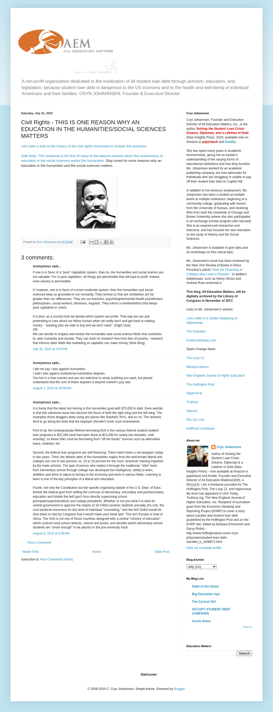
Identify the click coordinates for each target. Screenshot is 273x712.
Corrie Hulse (201, 621)
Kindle (230, 142)
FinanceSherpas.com (201, 340)
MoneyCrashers (197, 367)
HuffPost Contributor (200, 428)
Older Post (161, 552)
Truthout (192, 402)
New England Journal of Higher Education (215, 375)
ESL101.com (195, 420)
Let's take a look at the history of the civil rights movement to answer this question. (84, 146)
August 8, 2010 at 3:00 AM (51, 533)
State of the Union (205, 586)
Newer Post (30, 552)
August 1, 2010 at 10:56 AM (52, 388)
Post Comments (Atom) (56, 559)
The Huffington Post (200, 384)
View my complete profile (203, 548)
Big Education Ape (206, 594)
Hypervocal (194, 393)
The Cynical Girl (204, 602)
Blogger (179, 689)
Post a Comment (39, 542)
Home (96, 552)
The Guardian (196, 331)
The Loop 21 (195, 358)
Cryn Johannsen (229, 447)
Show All (247, 627)
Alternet (191, 411)
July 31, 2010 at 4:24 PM (50, 349)
